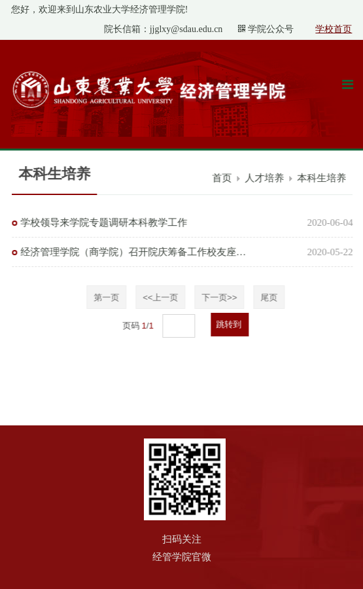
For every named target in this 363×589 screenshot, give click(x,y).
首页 (223, 178)
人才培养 (266, 178)
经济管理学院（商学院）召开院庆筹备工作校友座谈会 (135, 252)
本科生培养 (323, 178)
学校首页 (333, 29)
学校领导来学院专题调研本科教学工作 (105, 222)
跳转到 (231, 324)
